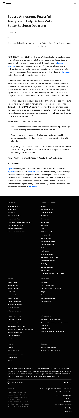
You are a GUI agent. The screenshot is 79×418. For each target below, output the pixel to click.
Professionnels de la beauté (17, 326)
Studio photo (45, 270)
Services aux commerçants (16, 232)
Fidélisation (45, 251)
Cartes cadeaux (46, 248)
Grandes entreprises (14, 335)
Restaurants (45, 222)
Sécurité (68, 398)
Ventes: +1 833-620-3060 (49, 347)
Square (11, 169)
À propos (11, 347)
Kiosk (42, 228)
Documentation (46, 328)
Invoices (65, 72)
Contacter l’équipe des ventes (51, 288)
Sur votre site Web (14, 219)
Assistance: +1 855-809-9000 (50, 351)
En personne (12, 209)
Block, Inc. (68, 411)
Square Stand (12, 292)
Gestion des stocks (47, 244)
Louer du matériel (13, 308)
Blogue (43, 292)
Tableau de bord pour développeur (52, 331)
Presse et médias (13, 351)
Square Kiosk (12, 295)
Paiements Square (14, 206)
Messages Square (47, 254)
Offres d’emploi (13, 357)
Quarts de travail (46, 238)
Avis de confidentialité (64, 395)
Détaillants (44, 216)
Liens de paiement (47, 212)
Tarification (44, 282)
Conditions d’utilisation (63, 392)
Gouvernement (66, 401)
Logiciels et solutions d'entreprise (52, 273)
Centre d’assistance (47, 285)
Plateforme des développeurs (51, 319)
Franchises (11, 339)
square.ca (33, 187)
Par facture (11, 212)
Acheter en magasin (14, 311)
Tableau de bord (46, 232)
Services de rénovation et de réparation (21, 329)
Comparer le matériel (14, 301)
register (11, 172)
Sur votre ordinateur (14, 216)
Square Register (13, 298)
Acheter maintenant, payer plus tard (20, 222)
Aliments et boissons (15, 323)
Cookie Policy (67, 408)
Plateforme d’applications (49, 257)
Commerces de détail (15, 319)
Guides (43, 295)
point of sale (33, 172)
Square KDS (45, 225)
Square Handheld (13, 288)
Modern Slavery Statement (62, 405)
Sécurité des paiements (15, 228)
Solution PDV (45, 206)
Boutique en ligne (47, 209)
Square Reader (12, 282)
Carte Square (45, 264)
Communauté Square (48, 298)
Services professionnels (16, 332)
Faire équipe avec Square (16, 354)
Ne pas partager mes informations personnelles (55, 389)
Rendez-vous (45, 219)
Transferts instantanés (48, 260)
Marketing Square (47, 267)
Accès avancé (45, 235)
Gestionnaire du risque (15, 225)
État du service (46, 301)
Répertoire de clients (48, 241)
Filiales (10, 360)
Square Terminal (13, 285)
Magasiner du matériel (15, 304)
